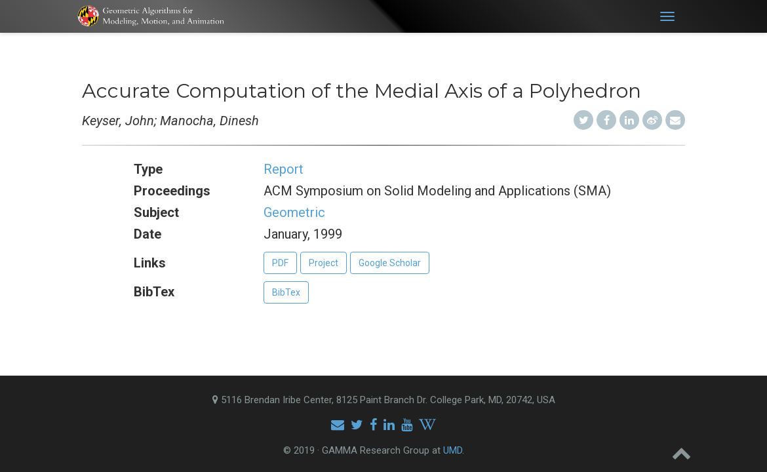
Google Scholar (390, 263)
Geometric (294, 212)
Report (284, 169)
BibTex (286, 292)
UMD (452, 450)
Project (323, 263)
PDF (280, 263)
